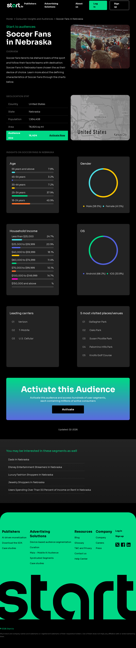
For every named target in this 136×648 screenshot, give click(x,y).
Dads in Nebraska (18, 459)
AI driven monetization (14, 537)
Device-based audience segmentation (50, 542)
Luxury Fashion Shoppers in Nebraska (30, 474)
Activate (68, 409)
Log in (96, 5)
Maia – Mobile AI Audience (44, 552)
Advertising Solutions (51, 5)
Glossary (79, 542)
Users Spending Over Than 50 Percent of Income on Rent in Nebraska (49, 489)
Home (9, 19)
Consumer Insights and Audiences (34, 19)
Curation (34, 547)
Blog (77, 537)
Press (99, 548)
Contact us (80, 553)
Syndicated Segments (42, 558)
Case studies (9, 548)
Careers (100, 542)
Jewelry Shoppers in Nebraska (26, 482)
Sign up (116, 5)
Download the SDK (12, 542)
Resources (82, 532)
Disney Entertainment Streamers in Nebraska (35, 467)
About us (79, 5)
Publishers (30, 3)
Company (103, 532)
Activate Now (57, 135)
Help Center (81, 558)
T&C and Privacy (83, 548)
